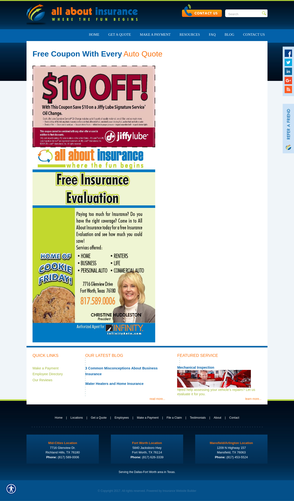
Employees (121, 417)
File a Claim (174, 417)
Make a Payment (46, 368)
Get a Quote (99, 417)
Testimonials (198, 417)
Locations (76, 417)
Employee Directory (48, 374)
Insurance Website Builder (179, 491)
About (217, 417)
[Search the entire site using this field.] (243, 14)
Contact (234, 417)
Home (58, 417)
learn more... (253, 399)
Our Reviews (42, 380)
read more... (157, 399)
